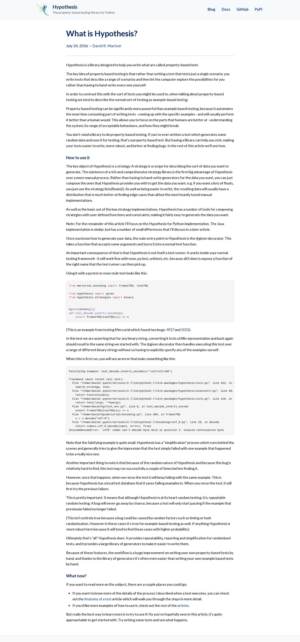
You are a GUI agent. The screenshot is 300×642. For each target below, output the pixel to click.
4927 (170, 329)
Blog (211, 9)
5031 (185, 329)
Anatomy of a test (98, 599)
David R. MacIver (106, 45)
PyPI (258, 9)
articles (183, 605)
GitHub (243, 9)
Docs (226, 9)
